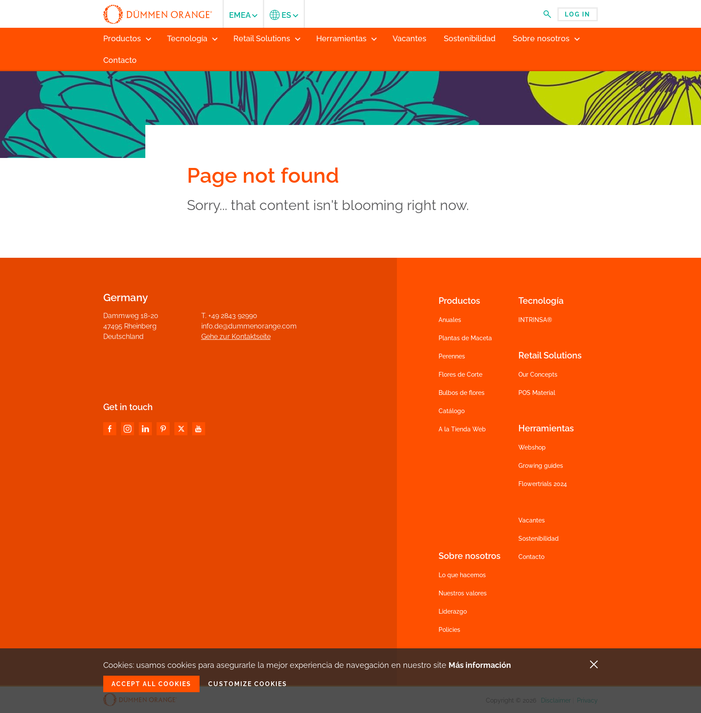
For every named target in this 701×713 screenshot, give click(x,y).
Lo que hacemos (462, 575)
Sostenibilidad (538, 538)
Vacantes (531, 520)
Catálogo (452, 410)
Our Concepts (537, 374)
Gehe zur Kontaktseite (236, 336)
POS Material (536, 392)
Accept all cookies (151, 683)
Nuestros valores (463, 593)
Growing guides (540, 465)
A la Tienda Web (462, 429)
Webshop (532, 447)
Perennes (452, 356)
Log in (577, 14)
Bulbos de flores (462, 392)
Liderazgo (453, 611)
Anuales (450, 319)
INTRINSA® (535, 319)
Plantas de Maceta (465, 338)
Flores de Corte (460, 374)
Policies (449, 629)
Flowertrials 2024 (542, 483)
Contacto (531, 556)
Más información (480, 665)
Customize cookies (247, 683)
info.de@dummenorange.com (249, 326)
